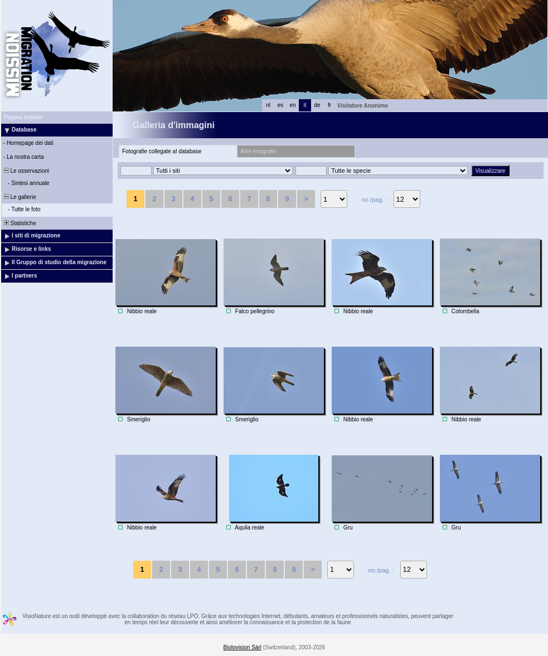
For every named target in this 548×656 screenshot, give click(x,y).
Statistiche (19, 223)
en (292, 105)
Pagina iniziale (23, 117)
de (317, 105)
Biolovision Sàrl (242, 647)
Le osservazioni (25, 171)
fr (329, 105)
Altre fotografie (258, 151)
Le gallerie (19, 197)
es (281, 105)
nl (268, 105)
